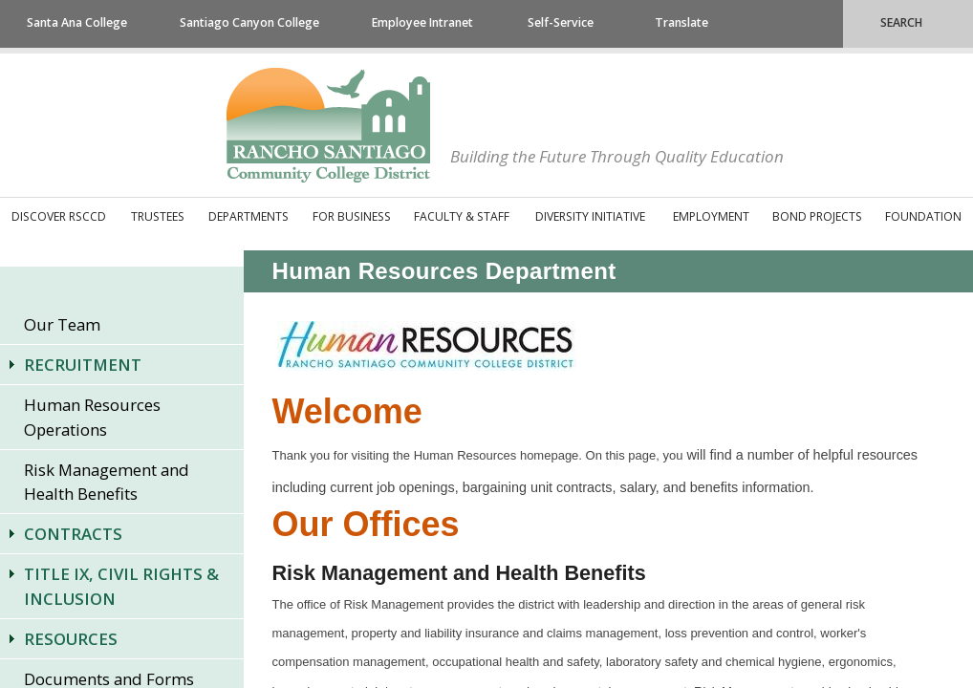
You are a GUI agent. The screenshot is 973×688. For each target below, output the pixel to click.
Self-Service (561, 22)
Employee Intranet (422, 22)
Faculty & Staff (461, 216)
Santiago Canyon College (249, 22)
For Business (352, 216)
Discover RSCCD (58, 216)
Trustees (157, 216)
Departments (248, 216)
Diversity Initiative (590, 216)
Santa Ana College (77, 22)
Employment (711, 216)
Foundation (923, 216)
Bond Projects (817, 216)
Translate (681, 22)
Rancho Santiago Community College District (328, 125)
